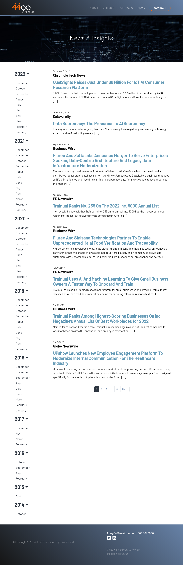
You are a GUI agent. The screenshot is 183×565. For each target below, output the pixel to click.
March (19, 121)
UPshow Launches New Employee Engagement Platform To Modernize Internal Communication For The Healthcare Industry (108, 358)
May (18, 110)
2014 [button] (19, 505)
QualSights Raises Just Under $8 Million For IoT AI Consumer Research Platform (108, 85)
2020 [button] (20, 218)
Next (125, 389)
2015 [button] (19, 487)
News (141, 7)
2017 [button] (19, 419)
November (22, 155)
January (21, 132)
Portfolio (126, 7)
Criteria (108, 7)
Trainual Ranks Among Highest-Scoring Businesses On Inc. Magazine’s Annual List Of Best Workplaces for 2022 (107, 318)
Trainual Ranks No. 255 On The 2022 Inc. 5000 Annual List (106, 205)
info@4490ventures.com (121, 533)
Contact (160, 7)
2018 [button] (19, 357)
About (94, 7)
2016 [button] (19, 453)
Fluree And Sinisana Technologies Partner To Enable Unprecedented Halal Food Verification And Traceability (105, 240)
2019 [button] (19, 291)
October (21, 88)
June (19, 182)
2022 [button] (20, 74)
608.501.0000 (146, 533)
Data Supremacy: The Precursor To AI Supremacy (99, 123)
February (21, 126)
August (20, 99)
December (22, 83)
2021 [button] (19, 141)
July (18, 104)
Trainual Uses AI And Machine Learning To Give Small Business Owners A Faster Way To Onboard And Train (110, 281)
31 (117, 389)
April (18, 115)
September (23, 94)
